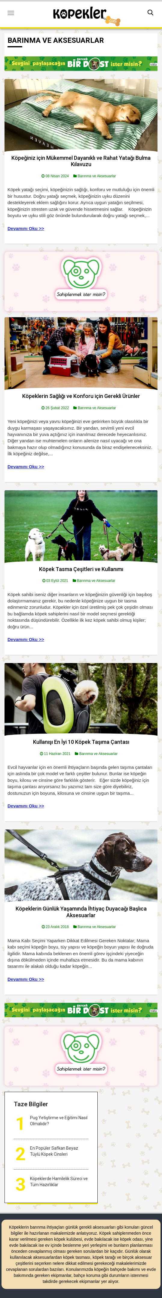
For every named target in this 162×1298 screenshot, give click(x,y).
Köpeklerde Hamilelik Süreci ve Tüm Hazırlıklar (59, 1181)
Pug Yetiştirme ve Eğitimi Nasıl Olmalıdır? (58, 1120)
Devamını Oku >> (26, 228)
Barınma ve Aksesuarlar (97, 176)
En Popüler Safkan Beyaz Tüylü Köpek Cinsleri (54, 1151)
